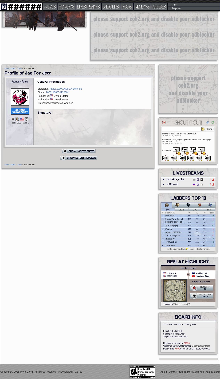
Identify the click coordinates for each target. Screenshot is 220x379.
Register (176, 8)
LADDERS (111, 7)
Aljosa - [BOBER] (173, 232)
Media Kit (197, 371)
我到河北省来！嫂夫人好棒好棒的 (181, 222)
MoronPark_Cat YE (174, 219)
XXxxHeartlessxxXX (181, 304)
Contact (173, 371)
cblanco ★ (170, 239)
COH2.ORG (10, 68)
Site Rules (185, 371)
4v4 (208, 210)
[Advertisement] (135, 35)
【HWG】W (171, 242)
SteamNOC (167, 140)
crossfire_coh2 (175, 179)
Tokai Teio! (170, 245)
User (20, 68)
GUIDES (159, 7)
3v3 (195, 210)
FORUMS (66, 7)
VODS (127, 7)
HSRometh (173, 184)
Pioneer (168, 229)
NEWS (50, 7)
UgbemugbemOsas (201, 346)
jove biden (170, 216)
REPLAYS (142, 7)
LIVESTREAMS (88, 7)
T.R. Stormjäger (172, 235)
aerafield (166, 134)
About (163, 371)
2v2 (181, 210)
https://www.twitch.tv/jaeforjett (66, 88)
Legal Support (212, 371)
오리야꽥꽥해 (171, 225)
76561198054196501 (57, 92)
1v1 (168, 210)
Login (174, 4)
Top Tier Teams (188, 268)
